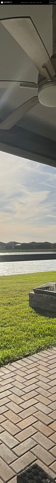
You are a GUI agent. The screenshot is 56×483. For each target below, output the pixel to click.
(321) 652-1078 (52, 2)
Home (22, 2)
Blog (41, 2)
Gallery (37, 2)
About (31, 2)
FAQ (34, 2)
